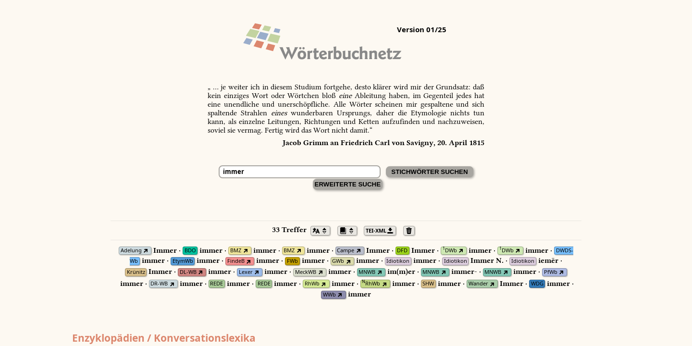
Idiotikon (397, 261)
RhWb (312, 283)
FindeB (236, 261)
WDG (537, 283)
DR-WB (159, 283)
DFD (402, 250)
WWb (329, 294)
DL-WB (188, 272)
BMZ (235, 250)
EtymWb (183, 261)
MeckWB (305, 272)
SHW (428, 283)
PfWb (550, 272)
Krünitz (136, 272)
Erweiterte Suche (348, 184)
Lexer (246, 272)
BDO (190, 250)
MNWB (366, 272)
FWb (292, 261)
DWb (450, 250)
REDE (216, 283)
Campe (345, 250)
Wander (478, 283)
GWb (338, 261)
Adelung (131, 250)
